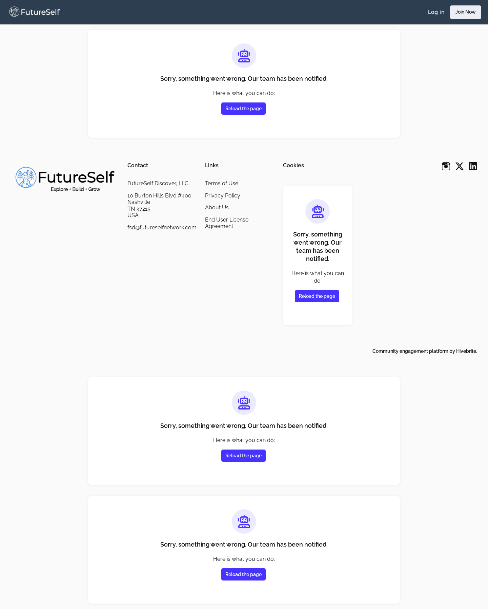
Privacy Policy (223, 195)
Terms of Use (222, 183)
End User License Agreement (227, 223)
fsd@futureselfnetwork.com (160, 230)
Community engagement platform (408, 351)
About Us (217, 207)
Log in (435, 12)
